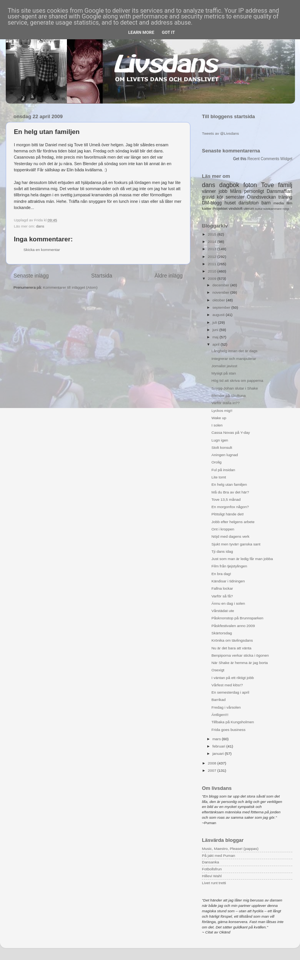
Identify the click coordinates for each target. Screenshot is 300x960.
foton (250, 185)
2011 (212, 264)
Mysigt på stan (224, 373)
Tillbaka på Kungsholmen (233, 722)
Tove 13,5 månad (226, 499)
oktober (219, 300)
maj (216, 337)
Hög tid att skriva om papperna (237, 380)
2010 (212, 271)
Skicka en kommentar (41, 250)
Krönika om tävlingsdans (232, 640)
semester (235, 197)
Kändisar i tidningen (228, 581)
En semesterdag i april (230, 692)
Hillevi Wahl (212, 876)
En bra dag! (221, 574)
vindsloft (235, 208)
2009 (212, 278)
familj (285, 185)
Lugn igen (220, 440)
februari (219, 746)
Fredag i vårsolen (226, 707)
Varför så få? (222, 596)
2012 (212, 256)
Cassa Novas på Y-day (231, 432)
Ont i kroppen (223, 529)
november (221, 292)
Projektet (219, 208)
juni (215, 330)
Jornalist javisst (224, 366)
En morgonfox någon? (230, 507)
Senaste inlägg (31, 276)
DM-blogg (212, 203)
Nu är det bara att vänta (232, 648)
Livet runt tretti (214, 883)
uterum (248, 209)
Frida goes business (228, 730)
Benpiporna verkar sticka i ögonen (240, 655)
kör (220, 197)
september (221, 307)
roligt (286, 209)
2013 (212, 249)
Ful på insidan (223, 470)
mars (217, 739)
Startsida (101, 276)
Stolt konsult (222, 447)
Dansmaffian (279, 191)
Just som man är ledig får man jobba (242, 559)
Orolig (217, 462)
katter (207, 208)
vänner (209, 191)
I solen (217, 425)
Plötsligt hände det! (228, 514)
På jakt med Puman (218, 855)
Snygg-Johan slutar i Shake (235, 388)
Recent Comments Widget (269, 159)
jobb (223, 191)
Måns (235, 191)
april (216, 344)
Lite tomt (219, 477)
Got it (168, 32)
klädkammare (272, 209)
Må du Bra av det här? (230, 492)
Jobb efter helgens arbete (233, 522)
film (289, 203)
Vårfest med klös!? (227, 685)
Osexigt (218, 670)
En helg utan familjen (229, 484)
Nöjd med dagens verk (231, 536)
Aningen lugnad (225, 455)
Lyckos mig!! (222, 410)
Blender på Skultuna (229, 395)
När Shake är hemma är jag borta (240, 663)
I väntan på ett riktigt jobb (233, 678)
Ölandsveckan (261, 197)
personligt (254, 191)
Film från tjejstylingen (229, 566)
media (278, 203)
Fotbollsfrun (212, 869)
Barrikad (219, 699)
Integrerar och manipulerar (234, 358)
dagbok (229, 185)
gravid (208, 197)
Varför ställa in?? (226, 403)
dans (40, 226)
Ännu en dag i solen (228, 603)
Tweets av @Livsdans (220, 133)
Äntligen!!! (220, 714)
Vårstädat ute (223, 611)
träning (285, 197)
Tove (267, 185)
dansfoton (248, 203)
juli (215, 322)
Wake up (219, 418)
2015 (212, 234)
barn (266, 203)
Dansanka (210, 862)
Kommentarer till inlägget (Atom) (70, 287)
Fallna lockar (222, 588)
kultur (258, 209)
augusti (219, 315)
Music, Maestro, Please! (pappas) (230, 848)
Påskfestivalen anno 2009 (233, 626)
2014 (212, 241)
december (221, 285)
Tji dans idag (222, 551)
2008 (212, 763)
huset (230, 203)
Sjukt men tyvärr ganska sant (236, 544)
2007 (212, 770)
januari (218, 753)
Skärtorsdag (222, 633)
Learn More (141, 32)
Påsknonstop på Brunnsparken (237, 618)
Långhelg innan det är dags (235, 351)
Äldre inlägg (169, 276)
